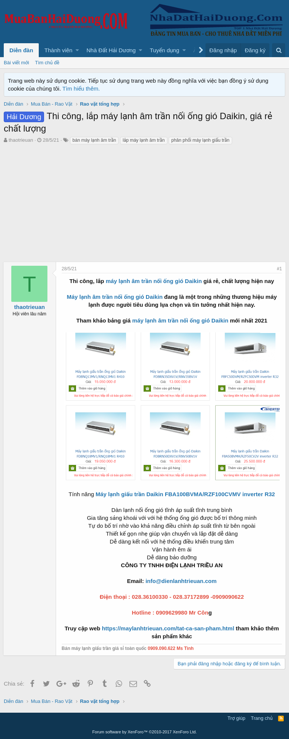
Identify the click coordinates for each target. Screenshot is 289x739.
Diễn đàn (21, 50)
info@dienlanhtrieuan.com (181, 581)
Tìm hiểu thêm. (81, 88)
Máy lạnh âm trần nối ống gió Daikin (115, 297)
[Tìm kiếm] (278, 50)
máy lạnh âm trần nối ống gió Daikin (154, 281)
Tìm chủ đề (47, 62)
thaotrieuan (21, 140)
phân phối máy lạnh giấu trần (200, 140)
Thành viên (58, 50)
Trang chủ (262, 718)
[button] (77, 50)
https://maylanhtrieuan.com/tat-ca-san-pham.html (167, 628)
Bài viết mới (16, 62)
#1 (278, 268)
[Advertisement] (144, 205)
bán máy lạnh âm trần (94, 140)
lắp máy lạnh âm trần (144, 140)
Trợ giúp (236, 718)
